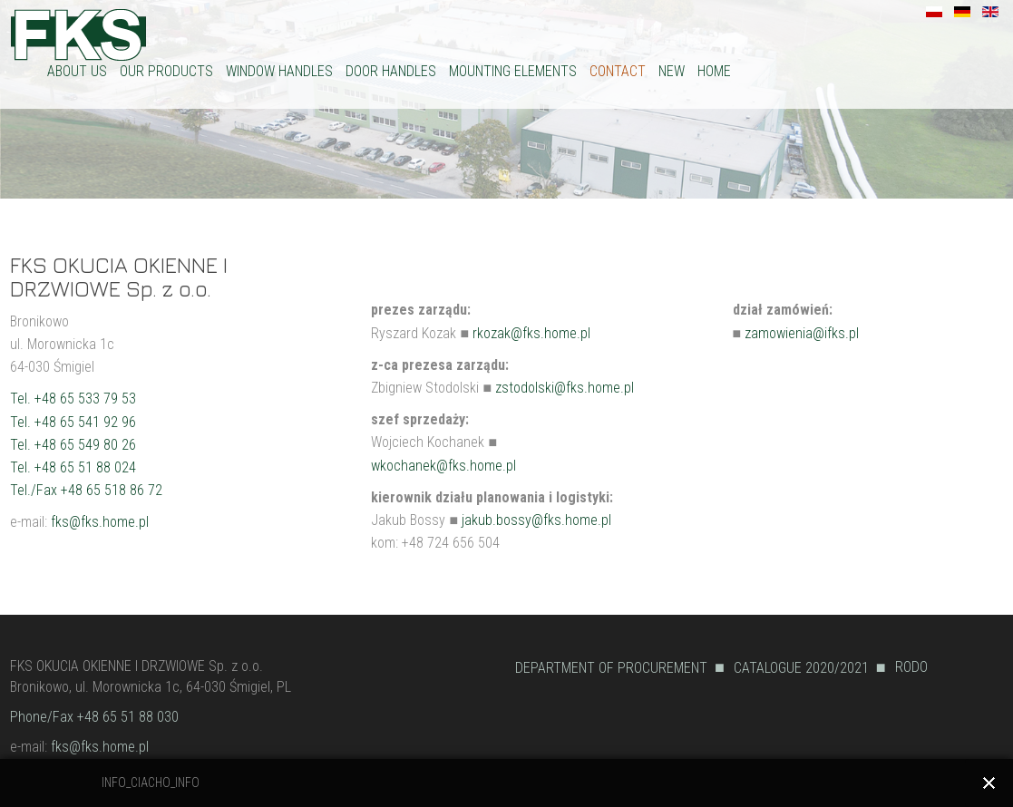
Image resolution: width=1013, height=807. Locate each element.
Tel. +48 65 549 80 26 (73, 444)
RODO (911, 667)
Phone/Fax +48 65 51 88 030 (94, 716)
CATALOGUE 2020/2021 (801, 667)
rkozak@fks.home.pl (531, 333)
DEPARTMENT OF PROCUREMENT (611, 667)
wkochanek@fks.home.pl (443, 465)
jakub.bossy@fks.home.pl (536, 520)
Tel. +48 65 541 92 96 (73, 422)
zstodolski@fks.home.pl (564, 387)
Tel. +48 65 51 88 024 (73, 467)
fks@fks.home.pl (100, 521)
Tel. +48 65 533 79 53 (73, 398)
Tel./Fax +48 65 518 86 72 (86, 490)
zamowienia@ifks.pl (802, 333)
